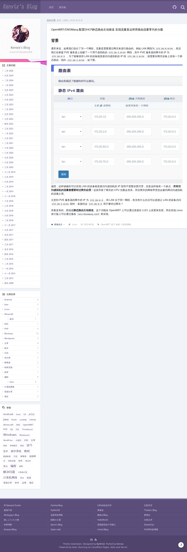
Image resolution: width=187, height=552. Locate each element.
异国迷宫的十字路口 (106, 524)
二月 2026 (8, 70)
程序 (6, 372)
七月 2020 (8, 157)
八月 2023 (8, 95)
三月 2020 (8, 167)
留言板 (62, 7)
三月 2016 (8, 259)
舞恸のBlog (102, 515)
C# (24, 414)
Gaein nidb (56, 529)
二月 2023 (8, 109)
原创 (22, 445)
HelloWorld (102, 520)
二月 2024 (8, 80)
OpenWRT (28, 424)
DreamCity (149, 524)
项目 (6, 396)
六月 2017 (8, 230)
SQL (17, 429)
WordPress (8, 440)
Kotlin (14, 419)
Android (8, 299)
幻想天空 (148, 505)
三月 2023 (8, 104)
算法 (5, 466)
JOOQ (31, 414)
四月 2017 (8, 239)
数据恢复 (7, 456)
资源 (29, 477)
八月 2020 (8, 153)
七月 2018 (8, 210)
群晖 (21, 466)
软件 (17, 482)
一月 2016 (8, 268)
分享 (6, 343)
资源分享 (8, 391)
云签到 (18, 440)
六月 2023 (8, 99)
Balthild (101, 543)
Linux (7, 309)
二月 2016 (8, 264)
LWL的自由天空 (104, 505)
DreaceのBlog (10, 529)
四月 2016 (8, 254)
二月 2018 (8, 220)
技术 (5, 451)
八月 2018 (8, 206)
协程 (5, 445)
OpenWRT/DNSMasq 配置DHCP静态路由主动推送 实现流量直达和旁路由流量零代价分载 (107, 29)
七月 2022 (8, 119)
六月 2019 (8, 181)
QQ (11, 429)
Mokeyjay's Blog (11, 515)
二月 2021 (8, 143)
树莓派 (7, 362)
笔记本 (28, 461)
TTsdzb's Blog (150, 510)
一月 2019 (8, 191)
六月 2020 (8, 162)
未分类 (7, 357)
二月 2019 (8, 186)
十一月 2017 (9, 225)
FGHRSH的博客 (151, 529)
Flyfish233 (55, 510)
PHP (6, 328)
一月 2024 (8, 85)
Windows (8, 333)
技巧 (29, 445)
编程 (6, 377)
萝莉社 (147, 515)
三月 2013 (8, 278)
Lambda (23, 419)
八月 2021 (8, 138)
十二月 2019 (9, 172)
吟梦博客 (8, 524)
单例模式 (13, 445)
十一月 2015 (9, 273)
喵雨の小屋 (56, 520)
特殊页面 (8, 367)
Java (6, 304)
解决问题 (9, 472)
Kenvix (120, 543)
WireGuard (24, 435)
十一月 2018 (9, 196)
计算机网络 (9, 387)
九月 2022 (8, 114)
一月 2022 (8, 133)
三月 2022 (8, 128)
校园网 (32, 456)
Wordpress (9, 338)
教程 (27, 451)
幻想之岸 (148, 520)
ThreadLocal (27, 429)
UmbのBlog (102, 529)
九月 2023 (8, 90)
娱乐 (12, 319)
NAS (6, 324)
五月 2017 (8, 235)
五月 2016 (8, 249)
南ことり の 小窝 (11, 520)
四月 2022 (8, 124)
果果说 (100, 510)
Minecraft (8, 314)
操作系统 (16, 451)
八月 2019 (8, 177)
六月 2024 (8, 75)
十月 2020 (8, 148)
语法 (22, 477)
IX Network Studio (12, 505)
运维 (24, 482)
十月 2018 (8, 201)
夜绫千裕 (8, 510)
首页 (51, 7)
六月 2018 (8, 215)
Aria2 (18, 414)
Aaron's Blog (56, 524)
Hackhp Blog (56, 505)
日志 (6, 353)
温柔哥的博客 (57, 515)
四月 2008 (8, 283)
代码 (26, 440)
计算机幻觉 (22, 472)
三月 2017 (8, 244)
